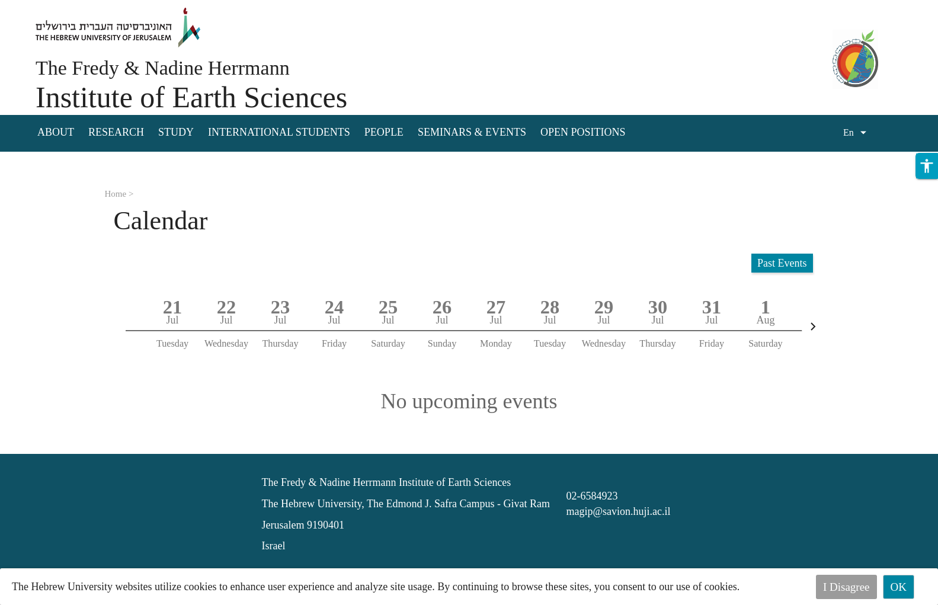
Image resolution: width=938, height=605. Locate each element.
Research (116, 132)
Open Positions (583, 132)
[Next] (813, 326)
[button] (926, 166)
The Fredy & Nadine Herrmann (163, 68)
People (384, 132)
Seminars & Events (472, 132)
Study (176, 132)
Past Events (782, 263)
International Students (279, 132)
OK (899, 587)
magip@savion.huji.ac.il (618, 511)
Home (116, 194)
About (55, 132)
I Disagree (846, 587)
